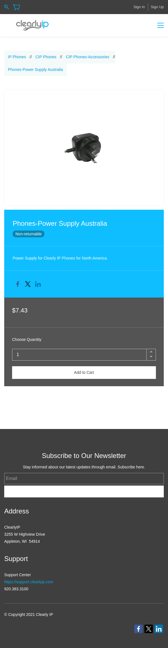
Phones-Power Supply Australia (35, 69)
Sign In (139, 7)
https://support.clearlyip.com (28, 582)
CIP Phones (45, 57)
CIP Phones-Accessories (87, 57)
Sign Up (157, 7)
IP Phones (17, 57)
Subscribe (84, 491)
